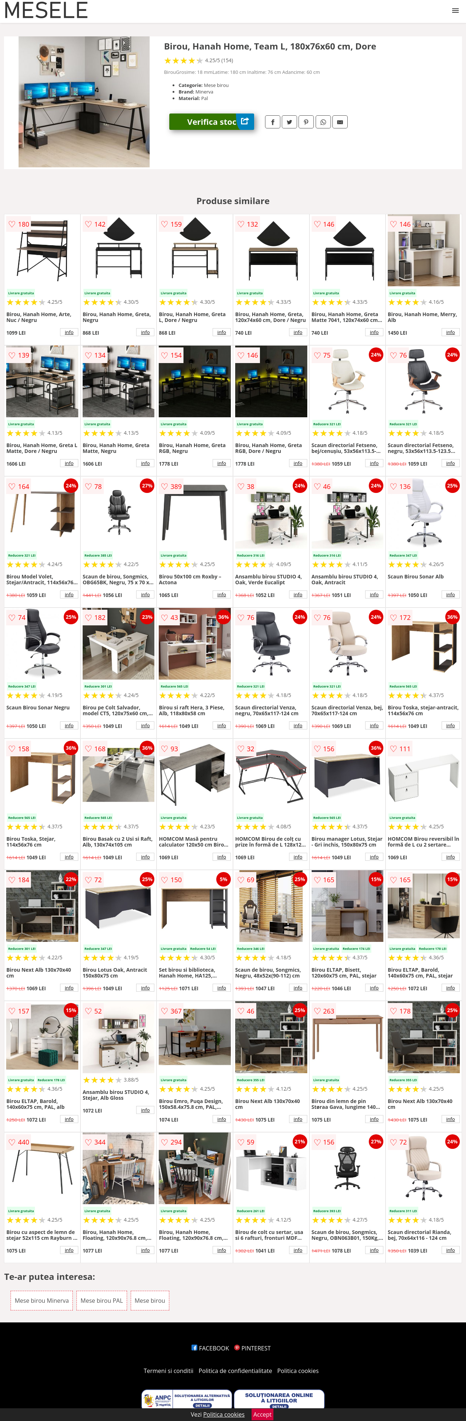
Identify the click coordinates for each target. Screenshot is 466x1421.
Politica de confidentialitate (235, 1371)
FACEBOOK (210, 1348)
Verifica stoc (220, 122)
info (69, 332)
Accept (262, 1414)
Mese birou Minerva (42, 1301)
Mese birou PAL (101, 1301)
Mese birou (150, 1301)
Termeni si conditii (169, 1371)
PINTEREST (252, 1348)
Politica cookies (298, 1371)
